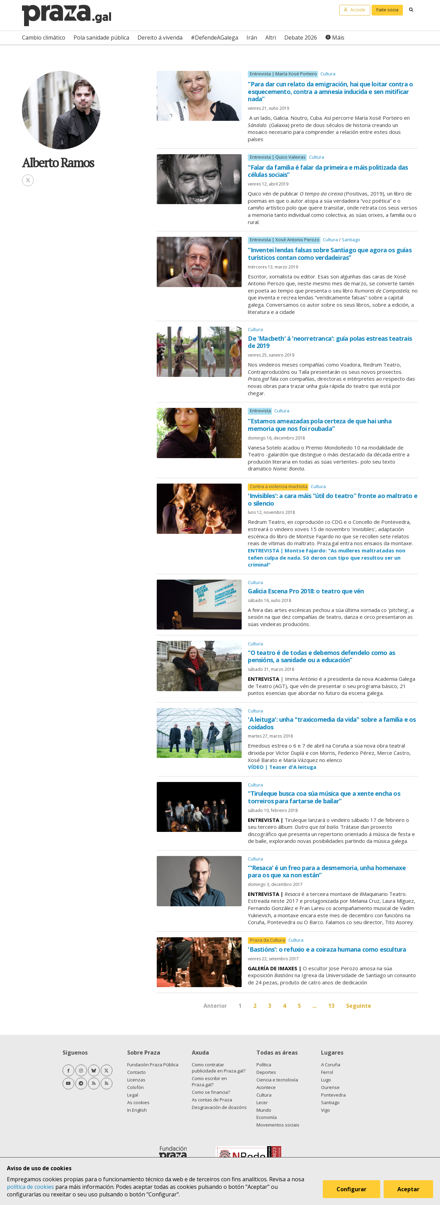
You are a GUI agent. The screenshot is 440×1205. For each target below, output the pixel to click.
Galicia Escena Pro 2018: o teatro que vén (306, 591)
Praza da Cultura (267, 940)
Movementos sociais (277, 1125)
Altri (270, 37)
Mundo (263, 1110)
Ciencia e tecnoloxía (277, 1080)
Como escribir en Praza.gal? (209, 1081)
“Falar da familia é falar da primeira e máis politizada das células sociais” (328, 171)
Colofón (135, 1087)
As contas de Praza (212, 1100)
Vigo (325, 1110)
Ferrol (327, 1072)
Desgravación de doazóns (219, 1107)
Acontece (266, 1087)
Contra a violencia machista (278, 486)
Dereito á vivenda (160, 37)
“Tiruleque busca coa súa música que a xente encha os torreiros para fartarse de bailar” (324, 797)
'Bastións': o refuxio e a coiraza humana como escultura (327, 949)
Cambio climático (43, 37)
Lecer (262, 1102)
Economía (266, 1117)
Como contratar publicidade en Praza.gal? (218, 1067)
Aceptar (408, 1189)
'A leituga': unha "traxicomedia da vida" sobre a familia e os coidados (332, 723)
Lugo (326, 1080)
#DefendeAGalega (214, 37)
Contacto (136, 1072)
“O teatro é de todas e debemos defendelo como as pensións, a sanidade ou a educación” (321, 656)
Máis (338, 37)
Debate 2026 (300, 37)
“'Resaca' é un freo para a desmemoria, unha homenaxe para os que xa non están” (326, 871)
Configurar (351, 1189)
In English (137, 1110)
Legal (132, 1095)
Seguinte (358, 1006)
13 (331, 1006)
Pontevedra (333, 1095)
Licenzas (136, 1080)
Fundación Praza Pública (152, 1064)
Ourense (330, 1087)
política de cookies (30, 1187)
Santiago (351, 239)
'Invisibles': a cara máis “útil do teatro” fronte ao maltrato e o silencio (332, 499)
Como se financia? (211, 1092)
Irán (251, 37)
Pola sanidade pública (101, 37)
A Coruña (330, 1064)
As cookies (138, 1102)
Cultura (328, 74)
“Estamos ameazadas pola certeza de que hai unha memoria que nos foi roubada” (319, 425)
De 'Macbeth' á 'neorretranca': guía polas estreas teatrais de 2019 (330, 342)
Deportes (266, 1072)
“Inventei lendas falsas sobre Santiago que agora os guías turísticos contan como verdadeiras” (329, 254)
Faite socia (387, 10)
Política (263, 1064)
